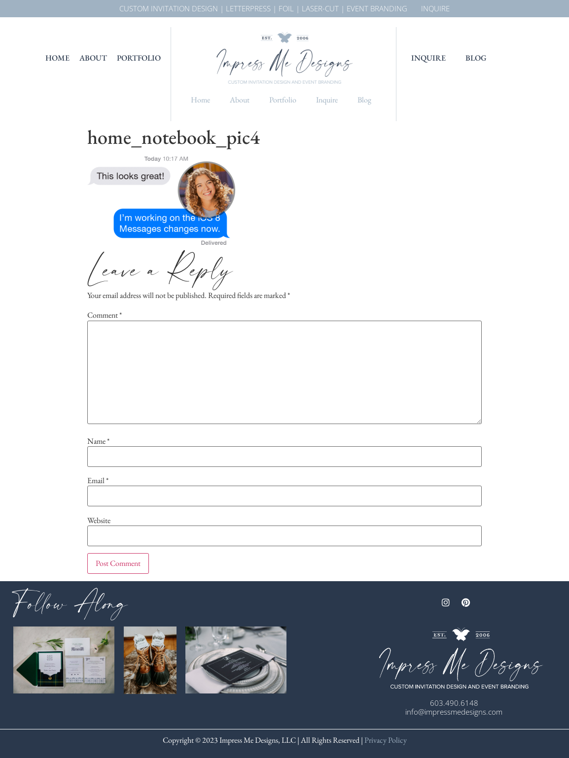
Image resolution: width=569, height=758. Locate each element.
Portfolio (139, 58)
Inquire (327, 100)
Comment (104, 315)
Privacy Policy (385, 740)
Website (98, 521)
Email (97, 481)
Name (98, 441)
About (93, 58)
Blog (364, 100)
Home (57, 58)
